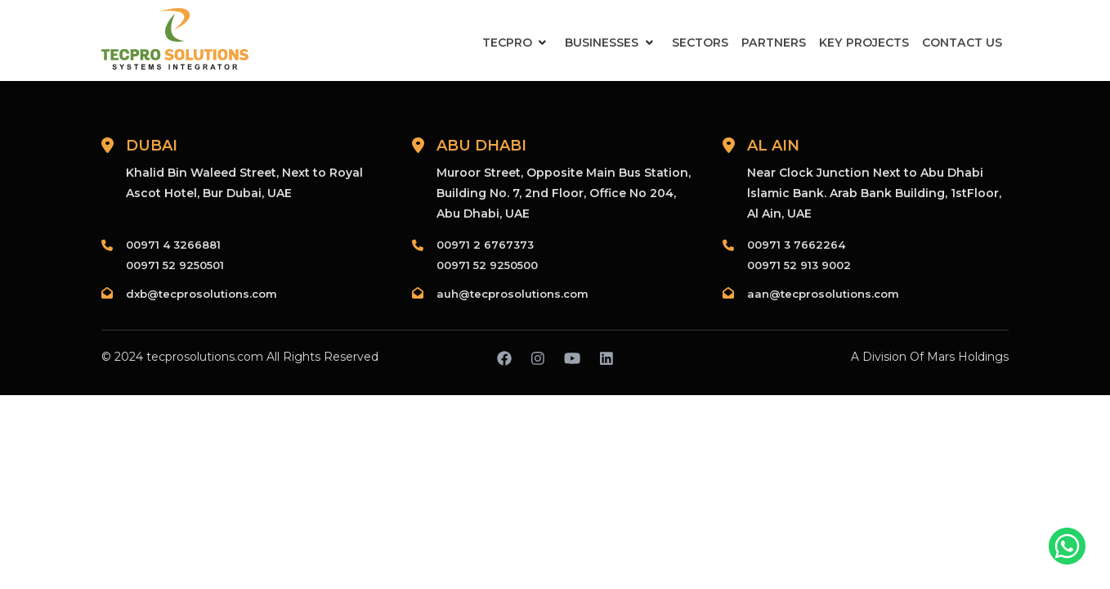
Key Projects (865, 42)
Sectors (702, 42)
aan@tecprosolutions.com (823, 293)
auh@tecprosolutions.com (512, 293)
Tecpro (509, 42)
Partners (776, 42)
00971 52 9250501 (175, 265)
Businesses (604, 42)
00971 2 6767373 (485, 244)
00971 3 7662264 (796, 244)
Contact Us (962, 42)
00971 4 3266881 (173, 244)
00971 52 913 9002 (799, 265)
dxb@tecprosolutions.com (201, 293)
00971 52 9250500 (487, 265)
